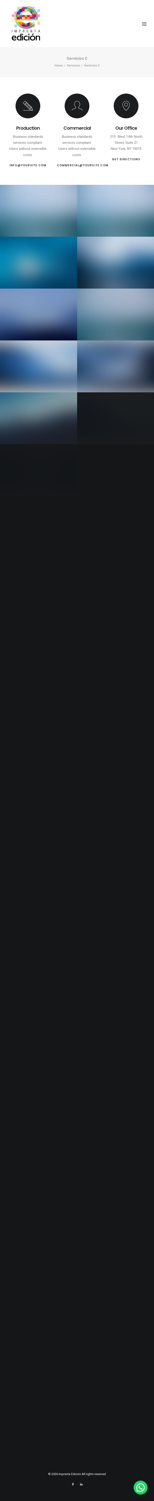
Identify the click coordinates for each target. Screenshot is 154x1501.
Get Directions (126, 159)
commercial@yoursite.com (83, 165)
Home (58, 65)
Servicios (73, 65)
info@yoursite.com (27, 165)
